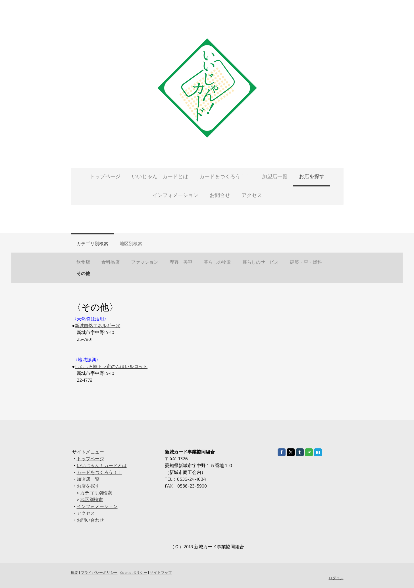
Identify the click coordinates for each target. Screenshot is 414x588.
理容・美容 (181, 261)
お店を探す (311, 176)
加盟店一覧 (275, 176)
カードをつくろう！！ (225, 176)
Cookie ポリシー (133, 572)
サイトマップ (161, 572)
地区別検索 (131, 243)
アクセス (252, 195)
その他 (83, 273)
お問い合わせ (90, 519)
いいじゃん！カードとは (160, 176)
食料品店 (110, 261)
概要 (74, 572)
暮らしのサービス (260, 261)
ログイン (336, 578)
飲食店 (83, 261)
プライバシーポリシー (99, 572)
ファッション (144, 261)
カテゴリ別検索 (92, 243)
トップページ (105, 176)
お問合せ (220, 195)
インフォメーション (175, 195)
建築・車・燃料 (306, 261)
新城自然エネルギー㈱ (97, 325)
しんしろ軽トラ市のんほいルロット (111, 366)
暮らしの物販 (217, 261)
